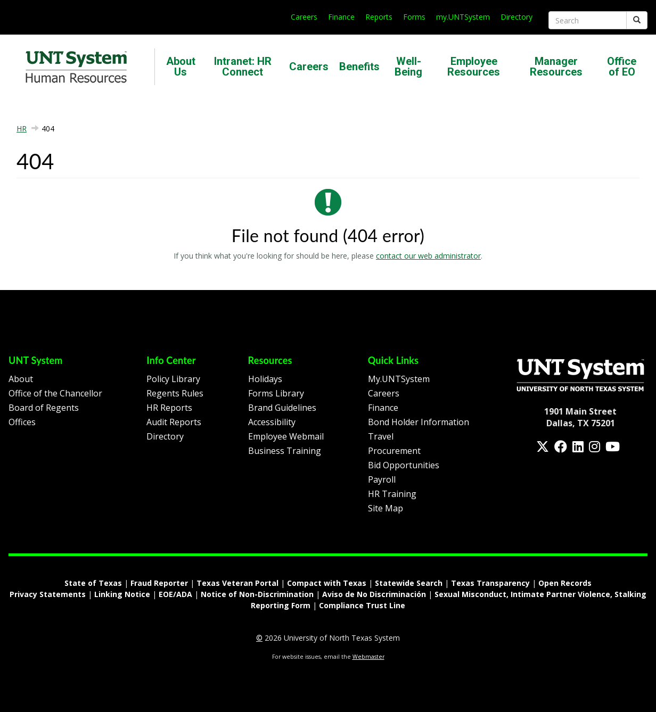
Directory (516, 17)
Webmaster (368, 656)
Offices (22, 422)
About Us (180, 66)
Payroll (382, 479)
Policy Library (173, 379)
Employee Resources (473, 66)
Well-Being (408, 66)
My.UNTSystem (399, 379)
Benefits (359, 66)
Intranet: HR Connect (243, 66)
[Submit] (636, 20)
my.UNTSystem (463, 17)
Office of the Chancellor (55, 393)
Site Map (385, 508)
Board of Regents (44, 407)
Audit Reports (173, 422)
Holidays (265, 379)
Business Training (284, 451)
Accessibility (272, 422)
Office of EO (621, 66)
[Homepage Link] (580, 374)
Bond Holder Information (418, 422)
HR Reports (169, 407)
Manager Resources (556, 66)
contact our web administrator (428, 256)
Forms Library (276, 393)
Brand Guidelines (282, 407)
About (21, 379)
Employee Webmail (286, 436)
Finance (341, 17)
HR (22, 128)
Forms (414, 17)
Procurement (394, 451)
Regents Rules (174, 393)
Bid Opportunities (403, 465)
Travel (380, 436)
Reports (378, 17)
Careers (304, 17)
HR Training (392, 494)
